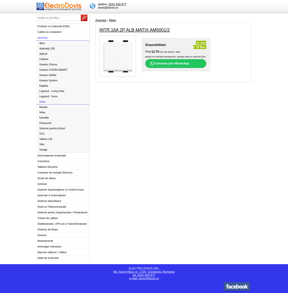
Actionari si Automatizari (51, 195)
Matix (42, 101)
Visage (43, 149)
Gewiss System (48, 80)
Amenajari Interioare (49, 246)
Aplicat (43, 53)
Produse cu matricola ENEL (53, 26)
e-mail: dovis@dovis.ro (144, 278)
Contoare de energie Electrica (54, 172)
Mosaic (43, 107)
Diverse (41, 235)
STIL (42, 133)
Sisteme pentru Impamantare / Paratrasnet (62, 212)
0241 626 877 (118, 4)
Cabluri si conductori (49, 31)
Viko (41, 144)
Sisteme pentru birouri (52, 128)
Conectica (43, 161)
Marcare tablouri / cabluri (51, 252)
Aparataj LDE (47, 48)
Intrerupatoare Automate (51, 155)
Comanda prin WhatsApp (169, 63)
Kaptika (43, 85)
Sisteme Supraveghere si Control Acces (60, 189)
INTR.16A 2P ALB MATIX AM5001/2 (134, 29)
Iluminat (42, 183)
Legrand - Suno (48, 96)
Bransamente (45, 240)
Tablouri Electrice (47, 166)
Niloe (42, 112)
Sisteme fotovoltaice (49, 201)
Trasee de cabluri (47, 218)
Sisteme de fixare (47, 229)
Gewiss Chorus (48, 64)
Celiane (43, 59)
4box (42, 43)
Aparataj (42, 37)
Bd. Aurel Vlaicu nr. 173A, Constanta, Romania (144, 271)
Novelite (44, 117)
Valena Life (45, 139)
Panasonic (45, 123)
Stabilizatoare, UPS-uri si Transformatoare (62, 223)
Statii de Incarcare (48, 257)
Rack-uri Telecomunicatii (51, 206)
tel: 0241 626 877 (144, 275)
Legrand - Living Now (51, 91)
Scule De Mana (46, 178)
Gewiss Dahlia (47, 75)
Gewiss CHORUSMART (53, 69)
